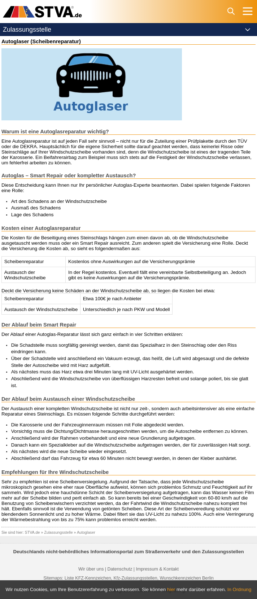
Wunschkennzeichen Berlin (187, 578)
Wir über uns (91, 569)
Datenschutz (119, 569)
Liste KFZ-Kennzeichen (88, 578)
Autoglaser (86, 532)
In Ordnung (239, 589)
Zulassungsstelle (58, 532)
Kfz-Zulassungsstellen (135, 578)
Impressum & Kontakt (157, 569)
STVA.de (32, 532)
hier (171, 589)
